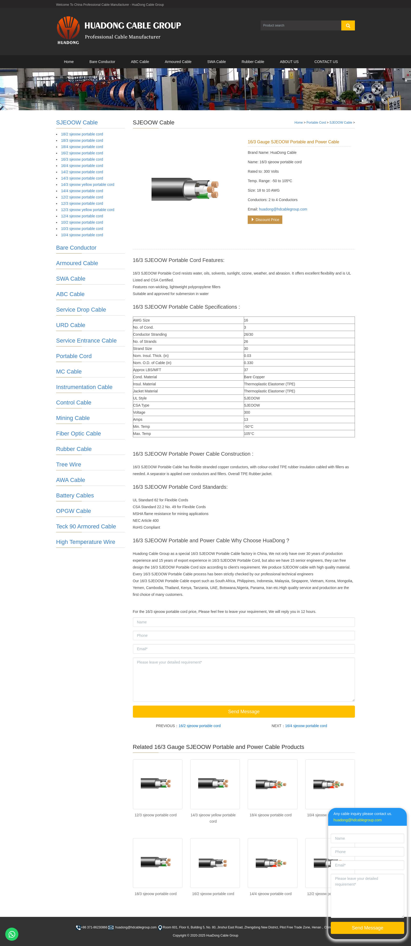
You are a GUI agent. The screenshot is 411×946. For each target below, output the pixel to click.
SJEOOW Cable (340, 122)
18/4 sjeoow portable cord (270, 815)
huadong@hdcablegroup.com (283, 209)
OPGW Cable (73, 511)
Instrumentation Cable (84, 387)
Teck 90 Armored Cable (86, 526)
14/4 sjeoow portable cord (270, 894)
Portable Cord (316, 122)
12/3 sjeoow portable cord (156, 815)
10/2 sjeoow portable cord (82, 222)
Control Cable (73, 402)
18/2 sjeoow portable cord (82, 134)
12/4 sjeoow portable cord (82, 216)
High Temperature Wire (85, 542)
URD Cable (70, 325)
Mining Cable (73, 418)
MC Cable (69, 371)
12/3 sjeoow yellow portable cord (87, 210)
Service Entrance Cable (86, 340)
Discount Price (265, 220)
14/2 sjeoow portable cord (82, 172)
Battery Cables (75, 495)
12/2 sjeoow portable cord (82, 197)
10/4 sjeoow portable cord (82, 235)
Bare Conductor (102, 62)
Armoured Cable (178, 62)
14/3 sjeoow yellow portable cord (87, 184)
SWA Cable (216, 62)
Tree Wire (68, 464)
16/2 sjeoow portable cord (199, 726)
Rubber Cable (253, 62)
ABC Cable (140, 62)
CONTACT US (326, 62)
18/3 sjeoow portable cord (156, 894)
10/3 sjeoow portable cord (82, 229)
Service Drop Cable (81, 309)
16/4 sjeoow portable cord (306, 726)
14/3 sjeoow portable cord (82, 178)
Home (69, 62)
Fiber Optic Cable (78, 433)
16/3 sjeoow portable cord (82, 159)
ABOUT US (289, 62)
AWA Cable (70, 480)
